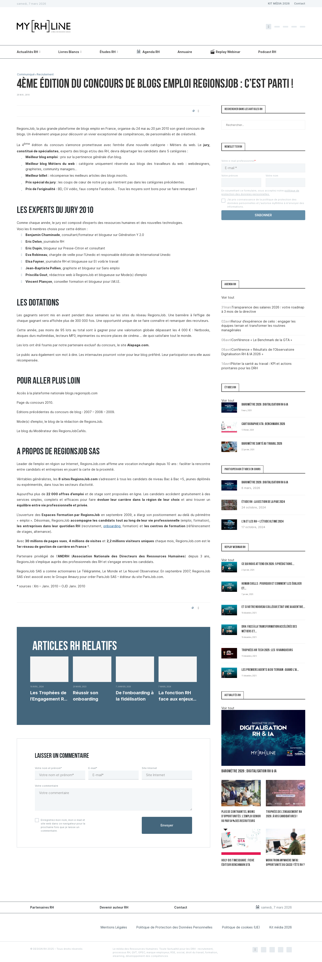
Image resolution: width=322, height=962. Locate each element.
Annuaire (185, 52)
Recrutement (46, 74)
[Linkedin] (294, 27)
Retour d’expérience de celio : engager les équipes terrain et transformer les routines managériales (258, 325)
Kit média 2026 (280, 926)
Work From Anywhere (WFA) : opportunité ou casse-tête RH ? (284, 862)
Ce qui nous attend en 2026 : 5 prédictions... (268, 564)
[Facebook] (268, 26)
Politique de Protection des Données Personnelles (174, 926)
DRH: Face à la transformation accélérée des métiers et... (269, 629)
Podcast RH (267, 52)
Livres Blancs (68, 52)
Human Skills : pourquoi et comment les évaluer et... (272, 586)
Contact (299, 3)
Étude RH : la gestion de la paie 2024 (263, 502)
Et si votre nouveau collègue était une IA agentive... (273, 607)
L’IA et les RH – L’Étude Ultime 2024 (262, 521)
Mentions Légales (114, 926)
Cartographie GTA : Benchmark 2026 (263, 424)
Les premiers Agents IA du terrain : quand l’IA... (270, 670)
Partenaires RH (42, 906)
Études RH (108, 52)
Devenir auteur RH (114, 906)
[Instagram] (285, 27)
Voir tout (227, 297)
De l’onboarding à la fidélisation (135, 696)
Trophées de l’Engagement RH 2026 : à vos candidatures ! (283, 814)
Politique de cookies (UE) (241, 926)
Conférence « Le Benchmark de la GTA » (261, 340)
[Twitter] (277, 27)
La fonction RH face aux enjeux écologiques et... (177, 696)
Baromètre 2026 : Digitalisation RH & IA (265, 404)
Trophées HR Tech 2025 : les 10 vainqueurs (267, 650)
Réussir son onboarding (85, 696)
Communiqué (26, 74)
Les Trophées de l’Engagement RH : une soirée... (48, 696)
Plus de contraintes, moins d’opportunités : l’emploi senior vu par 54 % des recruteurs (239, 816)
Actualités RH (27, 52)
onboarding (112, 526)
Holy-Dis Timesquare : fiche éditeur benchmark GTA (236, 862)
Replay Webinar (225, 51)
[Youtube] (302, 27)
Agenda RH (148, 51)
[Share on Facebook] (198, 111)
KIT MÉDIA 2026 (279, 3)
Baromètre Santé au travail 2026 (262, 444)
